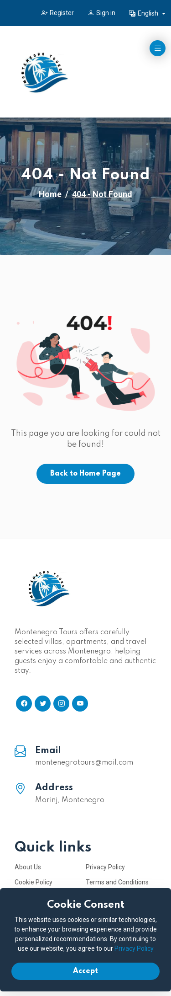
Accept (85, 971)
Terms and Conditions (117, 882)
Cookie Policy (33, 882)
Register (57, 13)
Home (50, 194)
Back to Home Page (85, 473)
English (144, 13)
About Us (28, 867)
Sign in (101, 13)
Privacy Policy (105, 867)
